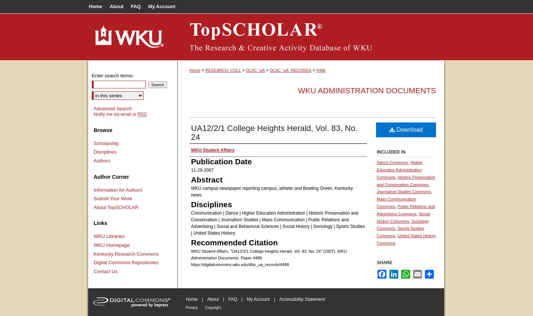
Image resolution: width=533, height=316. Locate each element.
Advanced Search (113, 108)
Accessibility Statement (302, 299)
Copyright (213, 308)
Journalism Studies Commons (404, 191)
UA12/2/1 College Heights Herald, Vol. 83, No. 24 (274, 133)
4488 (320, 70)
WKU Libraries (109, 236)
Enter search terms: (113, 75)
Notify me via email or (120, 114)
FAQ (232, 299)
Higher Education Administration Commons (400, 169)
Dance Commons (392, 162)
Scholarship (106, 143)
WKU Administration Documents (367, 90)
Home (195, 70)
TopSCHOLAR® (311, 37)
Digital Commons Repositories (126, 262)
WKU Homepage (112, 245)
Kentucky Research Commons (126, 254)
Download (406, 130)
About (213, 299)
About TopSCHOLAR (116, 207)
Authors (102, 161)
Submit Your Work (113, 198)
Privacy (192, 308)
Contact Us (105, 271)
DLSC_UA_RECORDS (290, 70)
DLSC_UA (255, 70)
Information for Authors (118, 190)
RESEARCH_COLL (223, 70)
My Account (258, 299)
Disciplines (105, 152)
